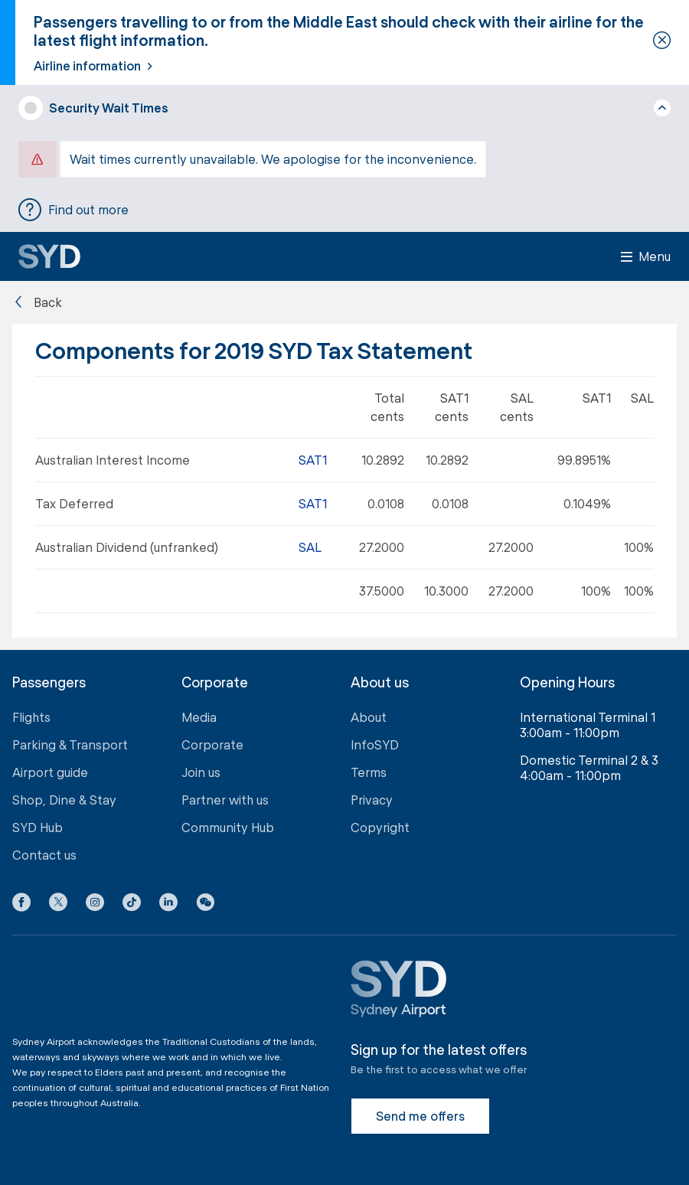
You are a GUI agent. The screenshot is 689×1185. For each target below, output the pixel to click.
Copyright (380, 827)
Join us (200, 772)
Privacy (372, 799)
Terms (369, 772)
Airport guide (50, 772)
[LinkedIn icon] (168, 905)
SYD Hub (37, 827)
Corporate (212, 744)
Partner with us (225, 799)
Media (199, 717)
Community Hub (227, 827)
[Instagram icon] (95, 905)
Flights (31, 717)
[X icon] (58, 905)
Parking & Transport (70, 744)
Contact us (44, 854)
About (369, 717)
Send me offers (420, 1115)
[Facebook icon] (21, 905)
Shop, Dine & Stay (64, 799)
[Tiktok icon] (131, 905)
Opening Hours (567, 682)
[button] (205, 905)
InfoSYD (375, 744)
